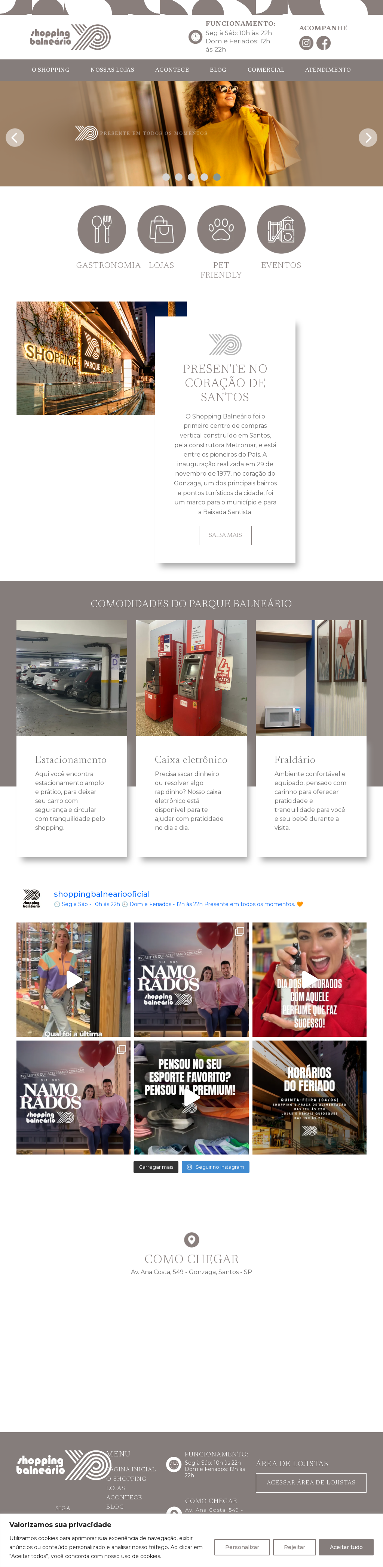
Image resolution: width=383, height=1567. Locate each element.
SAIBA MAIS (225, 535)
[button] (166, 177)
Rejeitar (294, 1547)
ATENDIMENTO (328, 70)
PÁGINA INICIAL (131, 1470)
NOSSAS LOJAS (112, 70)
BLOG (218, 70)
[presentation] (15, 135)
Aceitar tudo (346, 1547)
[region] (191, 1540)
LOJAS (115, 1489)
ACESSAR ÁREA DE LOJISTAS (311, 1483)
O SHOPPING (51, 70)
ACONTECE (172, 70)
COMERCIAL (266, 70)
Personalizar (242, 1547)
